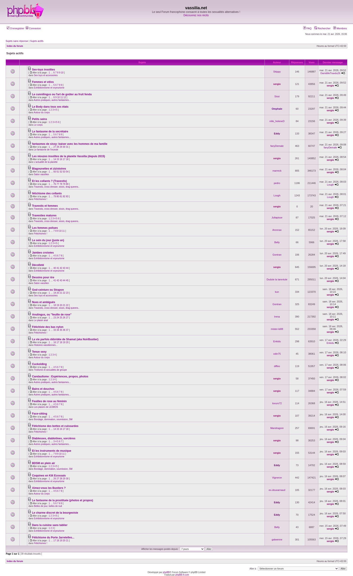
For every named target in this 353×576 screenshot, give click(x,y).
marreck (276, 170)
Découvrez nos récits (196, 15)
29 (61, 147)
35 (61, 330)
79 (64, 184)
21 (61, 293)
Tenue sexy (39, 351)
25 (61, 317)
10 (62, 72)
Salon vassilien (41, 174)
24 (58, 317)
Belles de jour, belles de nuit (48, 506)
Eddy (277, 133)
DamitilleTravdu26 (330, 73)
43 (64, 268)
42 (61, 268)
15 (58, 159)
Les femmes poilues (45, 227)
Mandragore (277, 428)
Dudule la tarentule (277, 279)
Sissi (277, 96)
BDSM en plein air (43, 463)
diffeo (277, 366)
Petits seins (39, 119)
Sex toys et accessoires (46, 75)
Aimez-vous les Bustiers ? (49, 488)
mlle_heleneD (277, 121)
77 (58, 184)
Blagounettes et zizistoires (49, 168)
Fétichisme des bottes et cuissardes (55, 426)
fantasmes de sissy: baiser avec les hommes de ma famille (69, 143)
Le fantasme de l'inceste (46, 149)
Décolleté (38, 265)
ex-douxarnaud (277, 490)
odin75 (277, 353)
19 (54, 293)
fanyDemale (277, 146)
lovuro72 (277, 403)
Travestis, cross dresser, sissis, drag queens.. (56, 187)
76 (54, 184)
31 (67, 147)
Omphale (277, 108)
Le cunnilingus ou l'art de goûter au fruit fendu (62, 94)
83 (67, 196)
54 (67, 171)
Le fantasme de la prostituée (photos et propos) (62, 500)
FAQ (307, 28)
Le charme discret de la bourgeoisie (55, 512)
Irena (277, 316)
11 (61, 97)
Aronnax (277, 230)
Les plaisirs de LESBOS (46, 407)
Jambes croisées (43, 252)
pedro (277, 183)
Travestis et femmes (45, 205)
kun (277, 291)
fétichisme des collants (47, 193)
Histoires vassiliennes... (45, 345)
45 (67, 280)
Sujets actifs (36, 41)
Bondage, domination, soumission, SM (53, 419)
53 (64, 171)
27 (54, 147)
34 (58, 330)
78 (61, 184)
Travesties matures (44, 215)
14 (54, 159)
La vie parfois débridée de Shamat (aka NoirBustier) (65, 339)
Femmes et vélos (43, 82)
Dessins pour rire (43, 277)
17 (64, 159)
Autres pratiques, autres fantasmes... (52, 100)
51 (58, 171)
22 (64, 293)
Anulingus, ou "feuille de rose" (51, 314)
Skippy (277, 71)
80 (67, 184)
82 (64, 196)
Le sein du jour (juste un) (48, 240)
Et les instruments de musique (51, 450)
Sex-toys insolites (43, 69)
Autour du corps (42, 112)
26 (64, 317)
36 (64, 330)
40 (54, 268)
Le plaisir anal (41, 320)
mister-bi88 (277, 329)
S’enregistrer (15, 28)
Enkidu (277, 341)
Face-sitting (39, 413)
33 (54, 330)
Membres (340, 28)
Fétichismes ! (40, 199)
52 (61, 171)
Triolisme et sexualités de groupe (50, 370)
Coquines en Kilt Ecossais (49, 475)
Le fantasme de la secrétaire (50, 131)
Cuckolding (39, 364)
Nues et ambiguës (43, 302)
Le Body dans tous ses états (50, 106)
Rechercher (322, 28)
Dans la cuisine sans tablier (49, 525)
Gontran (276, 254)
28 (58, 147)
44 (67, 268)
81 (61, 196)
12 (64, 97)
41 (58, 268)
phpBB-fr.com (182, 575)
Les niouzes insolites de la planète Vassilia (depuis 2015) (68, 156)
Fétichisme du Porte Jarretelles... (53, 537)
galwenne (277, 539)
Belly (277, 242)
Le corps (38, 125)
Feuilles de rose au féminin (49, 401)
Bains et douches (43, 388)
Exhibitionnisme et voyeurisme (49, 87)
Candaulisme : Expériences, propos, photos (60, 376)
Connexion (33, 28)
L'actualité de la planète (46, 162)
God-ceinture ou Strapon (48, 289)
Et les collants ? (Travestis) (49, 181)
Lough (330, 184)
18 (67, 159)
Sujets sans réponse (17, 41)
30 (64, 147)
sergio (277, 84)
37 (67, 330)
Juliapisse (277, 217)
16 (61, 159)
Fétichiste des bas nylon (47, 327)
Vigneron (277, 477)
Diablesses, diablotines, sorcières (53, 438)
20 (58, 293)
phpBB (166, 572)
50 (54, 171)
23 (67, 293)
